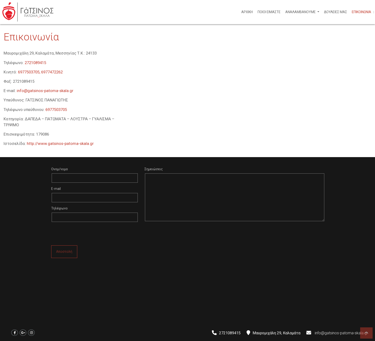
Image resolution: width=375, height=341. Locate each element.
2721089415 (35, 62)
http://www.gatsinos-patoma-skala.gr (60, 143)
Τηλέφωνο (59, 208)
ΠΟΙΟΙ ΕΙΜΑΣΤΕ (269, 12)
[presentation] (87, 235)
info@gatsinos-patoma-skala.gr (45, 90)
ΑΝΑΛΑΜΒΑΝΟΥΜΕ (300, 12)
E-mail (56, 189)
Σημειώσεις (153, 169)
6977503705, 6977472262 (40, 72)
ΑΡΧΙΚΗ (247, 12)
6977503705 (56, 109)
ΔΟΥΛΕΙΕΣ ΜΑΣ (335, 12)
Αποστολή (64, 251)
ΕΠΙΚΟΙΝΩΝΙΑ (361, 12)
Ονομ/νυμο (59, 169)
